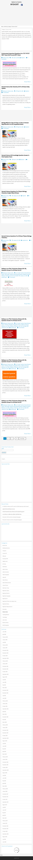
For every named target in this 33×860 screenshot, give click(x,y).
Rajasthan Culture (6, 590)
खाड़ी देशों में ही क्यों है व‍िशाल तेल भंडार (9, 509)
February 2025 (5, 645)
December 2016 (5, 826)
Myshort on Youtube (16, 2)
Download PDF (5, 558)
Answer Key (5, 545)
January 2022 (5, 703)
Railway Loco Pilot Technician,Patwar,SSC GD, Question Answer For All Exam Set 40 (14, 360)
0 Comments (6, 92)
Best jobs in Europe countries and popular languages (12, 519)
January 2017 (5, 823)
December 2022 (5, 690)
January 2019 (5, 759)
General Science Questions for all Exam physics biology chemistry (16, 236)
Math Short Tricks (6, 588)
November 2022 (5, 693)
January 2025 (5, 647)
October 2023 (5, 671)
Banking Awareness (6, 548)
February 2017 (5, 820)
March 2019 (5, 754)
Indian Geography (6, 574)
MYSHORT (14, 4)
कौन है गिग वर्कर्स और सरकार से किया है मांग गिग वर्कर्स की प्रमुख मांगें (13, 511)
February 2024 (5, 661)
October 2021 (5, 706)
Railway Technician (6, 275)
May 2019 (4, 748)
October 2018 (5, 767)
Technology (5, 617)
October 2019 (5, 735)
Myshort (23, 57)
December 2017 (5, 794)
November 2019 (5, 732)
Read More (27, 82)
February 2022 (5, 700)
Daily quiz (5, 91)
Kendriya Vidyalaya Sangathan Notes (13, 324)
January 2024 (5, 663)
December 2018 (5, 762)
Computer (4, 550)
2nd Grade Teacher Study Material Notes (14, 274)
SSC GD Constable (14, 275)
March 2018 (5, 786)
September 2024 (5, 658)
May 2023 (4, 685)
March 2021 (5, 714)
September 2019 (5, 738)
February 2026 (5, 637)
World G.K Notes (6, 622)
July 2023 (4, 679)
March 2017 (5, 818)
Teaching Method (6, 614)
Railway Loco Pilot (6, 326)
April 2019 (4, 751)
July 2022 (4, 695)
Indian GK (4, 577)
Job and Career (5, 585)
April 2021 (4, 711)
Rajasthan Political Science (7, 606)
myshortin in (25, 240)
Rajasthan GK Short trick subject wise (9, 601)
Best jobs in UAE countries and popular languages (12, 517)
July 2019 (4, 743)
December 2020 (5, 716)
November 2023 (5, 669)
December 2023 (5, 666)
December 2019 (5, 730)
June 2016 (4, 842)
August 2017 (5, 804)
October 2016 (5, 831)
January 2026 (5, 639)
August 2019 (5, 740)
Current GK (5, 553)
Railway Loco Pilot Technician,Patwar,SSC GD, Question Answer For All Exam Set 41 (14, 319)
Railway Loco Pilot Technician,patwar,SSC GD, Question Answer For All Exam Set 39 (14, 401)
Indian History (5, 580)
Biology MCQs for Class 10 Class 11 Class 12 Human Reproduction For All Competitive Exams (15, 123)
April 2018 (4, 783)
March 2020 (5, 722)
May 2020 (4, 719)
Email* (7, 449)
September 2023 (5, 674)
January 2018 (5, 791)
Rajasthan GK (5, 598)
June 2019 (4, 746)
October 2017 (5, 799)
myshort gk (4, 277)
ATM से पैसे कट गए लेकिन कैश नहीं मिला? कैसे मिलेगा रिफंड (12, 514)
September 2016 (5, 834)
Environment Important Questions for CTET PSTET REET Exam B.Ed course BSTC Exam (16, 54)
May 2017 (4, 812)
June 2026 (4, 631)
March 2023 (5, 687)
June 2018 (4, 778)
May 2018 (4, 780)
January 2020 (5, 727)
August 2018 (5, 772)
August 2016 (5, 836)
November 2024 (5, 653)
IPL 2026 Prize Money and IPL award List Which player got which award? (16, 506)
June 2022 (4, 698)
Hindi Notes (5, 566)
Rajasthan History (6, 603)
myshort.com (16, 858)
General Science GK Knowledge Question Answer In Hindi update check (15, 156)
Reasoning (4, 609)
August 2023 (5, 677)
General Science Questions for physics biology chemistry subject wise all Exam (14, 192)
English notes (5, 561)
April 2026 (4, 634)
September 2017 (5, 802)
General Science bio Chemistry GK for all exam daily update (16, 87)
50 (16, 438)
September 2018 (5, 770)
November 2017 (5, 796)
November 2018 (5, 764)
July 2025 (4, 642)
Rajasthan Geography (6, 596)
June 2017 (4, 810)
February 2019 (5, 756)
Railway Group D (26, 274)
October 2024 (5, 655)
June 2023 (4, 682)
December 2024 (5, 650)
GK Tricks (4, 564)
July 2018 (4, 775)
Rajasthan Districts (6, 593)
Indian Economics (6, 572)
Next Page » (22, 438)
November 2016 (5, 828)
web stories (5, 619)
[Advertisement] (19, 16)
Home (2, 26)
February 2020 (5, 724)
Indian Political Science (7, 582)
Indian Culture (5, 569)
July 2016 (4, 839)
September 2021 (5, 708)
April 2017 (4, 815)
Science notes (6, 57)
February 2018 (5, 788)
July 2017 (4, 807)
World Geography (6, 625)
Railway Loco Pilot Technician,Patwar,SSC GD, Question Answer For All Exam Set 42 (14, 269)
